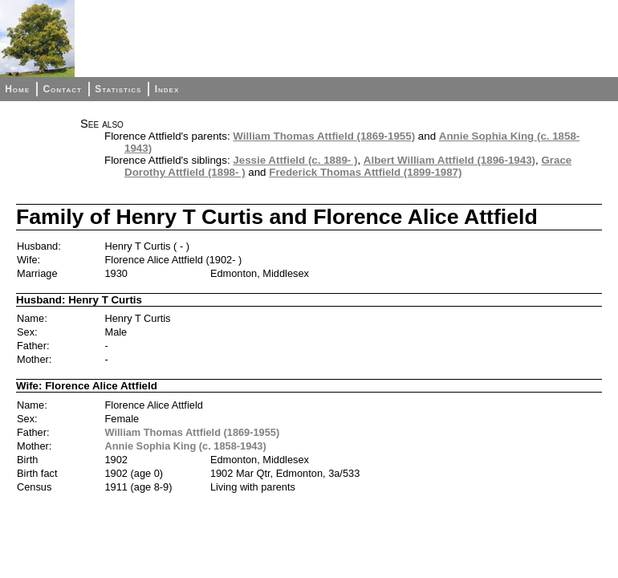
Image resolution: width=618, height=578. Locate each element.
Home (17, 89)
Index (167, 89)
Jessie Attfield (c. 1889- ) (295, 160)
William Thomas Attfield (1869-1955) (324, 136)
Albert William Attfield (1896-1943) (449, 160)
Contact (62, 89)
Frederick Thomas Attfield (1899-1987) (365, 172)
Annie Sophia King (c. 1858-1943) (185, 446)
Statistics (118, 89)
